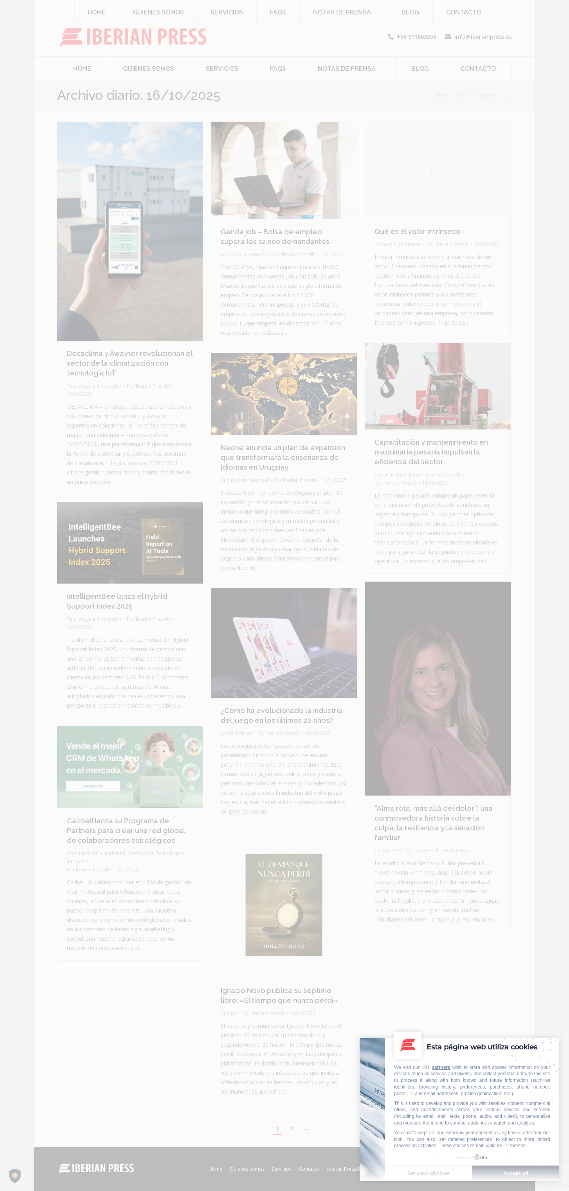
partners (441, 1067)
